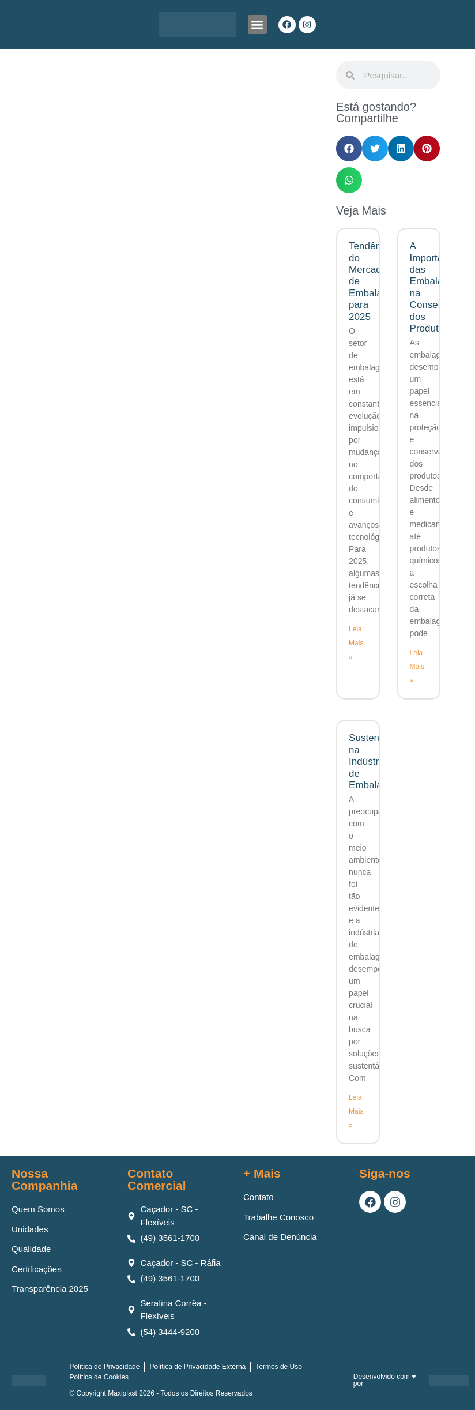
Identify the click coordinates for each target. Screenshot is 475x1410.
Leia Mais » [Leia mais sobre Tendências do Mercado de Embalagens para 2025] (356, 643)
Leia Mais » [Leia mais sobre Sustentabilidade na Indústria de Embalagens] (356, 1111)
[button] (257, 24)
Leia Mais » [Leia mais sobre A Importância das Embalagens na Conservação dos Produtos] (417, 667)
